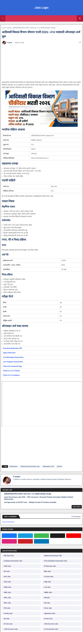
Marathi (9, 28)
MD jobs (47, 597)
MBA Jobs (7, 592)
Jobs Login (42, 7)
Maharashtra (13, 466)
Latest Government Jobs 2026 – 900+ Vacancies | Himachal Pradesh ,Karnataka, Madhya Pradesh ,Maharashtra (38, 498)
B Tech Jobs (48, 618)
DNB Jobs (47, 582)
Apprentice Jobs (49, 613)
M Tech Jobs (8, 624)
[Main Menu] (2, 18)
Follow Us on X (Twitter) (11, 371)
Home (4, 28)
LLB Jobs (47, 587)
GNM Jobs (7, 587)
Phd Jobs (7, 608)
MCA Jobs (7, 597)
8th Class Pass (9, 555)
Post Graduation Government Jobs (55, 561)
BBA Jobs (47, 571)
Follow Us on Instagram (11, 375)
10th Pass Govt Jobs (51, 624)
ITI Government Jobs (51, 629)
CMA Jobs (7, 582)
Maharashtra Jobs (48, 466)
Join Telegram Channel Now (13, 362)
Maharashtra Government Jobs (30, 466)
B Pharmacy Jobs (50, 566)
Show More (77, 507)
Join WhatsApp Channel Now (13, 357)
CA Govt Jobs (48, 576)
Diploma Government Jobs (53, 555)
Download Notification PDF (12, 348)
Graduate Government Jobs (13, 561)
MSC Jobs (7, 603)
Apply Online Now (9, 353)
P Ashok (16, 477)
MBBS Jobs (48, 592)
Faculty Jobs (8, 613)
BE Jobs (6, 618)
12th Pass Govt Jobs (11, 629)
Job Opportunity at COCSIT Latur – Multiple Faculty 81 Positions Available (30, 502)
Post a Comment (8, 522)
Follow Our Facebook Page (12, 366)
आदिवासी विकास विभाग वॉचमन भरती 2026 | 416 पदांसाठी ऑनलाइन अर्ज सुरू (27, 494)
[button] (80, 18)
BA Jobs (7, 571)
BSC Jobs (7, 576)
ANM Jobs (7, 566)
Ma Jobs (47, 603)
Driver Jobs (48, 608)
